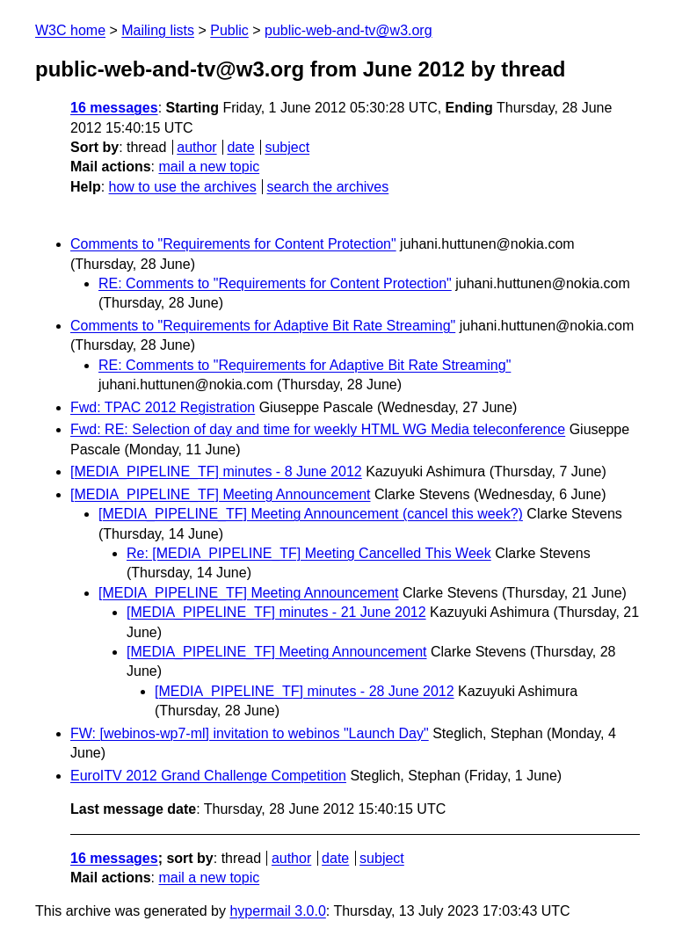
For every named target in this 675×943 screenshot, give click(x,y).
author (196, 147)
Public (229, 30)
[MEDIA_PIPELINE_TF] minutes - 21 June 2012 (276, 612)
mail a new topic (208, 166)
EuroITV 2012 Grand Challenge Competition (208, 775)
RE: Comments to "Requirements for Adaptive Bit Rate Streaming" (304, 365)
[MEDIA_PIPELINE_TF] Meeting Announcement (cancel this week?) (310, 513)
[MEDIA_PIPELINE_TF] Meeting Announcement (220, 494)
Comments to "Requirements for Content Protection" (233, 243)
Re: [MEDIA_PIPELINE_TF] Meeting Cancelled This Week (309, 553)
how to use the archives (183, 186)
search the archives (328, 186)
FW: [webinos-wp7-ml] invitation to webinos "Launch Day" (249, 733)
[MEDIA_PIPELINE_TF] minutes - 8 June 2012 (216, 471)
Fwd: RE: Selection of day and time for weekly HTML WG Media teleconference (317, 429)
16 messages (114, 107)
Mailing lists (157, 30)
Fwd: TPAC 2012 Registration (162, 407)
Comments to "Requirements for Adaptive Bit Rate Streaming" (262, 325)
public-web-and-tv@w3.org (348, 30)
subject (287, 147)
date (240, 147)
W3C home (70, 30)
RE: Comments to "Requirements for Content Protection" (275, 283)
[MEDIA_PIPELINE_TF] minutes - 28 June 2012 (304, 691)
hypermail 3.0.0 (277, 910)
